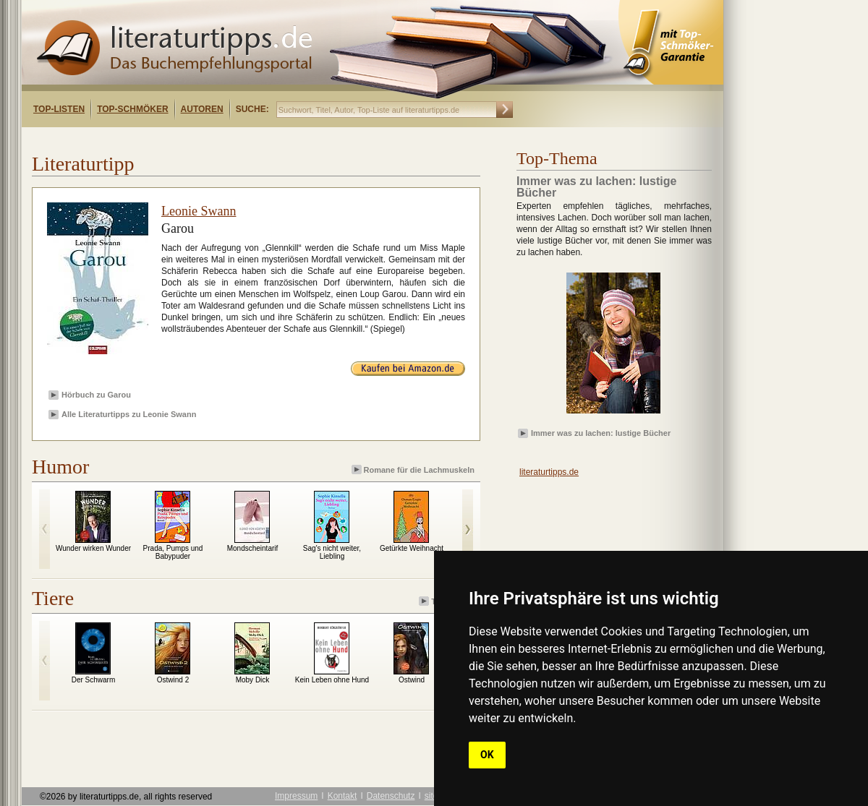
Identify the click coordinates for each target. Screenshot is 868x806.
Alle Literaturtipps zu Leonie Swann (128, 414)
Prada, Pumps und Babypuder (173, 552)
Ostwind (412, 680)
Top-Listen (59, 109)
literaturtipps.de (549, 472)
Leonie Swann (198, 211)
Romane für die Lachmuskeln (414, 469)
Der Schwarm (94, 680)
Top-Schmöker (132, 109)
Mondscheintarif (252, 548)
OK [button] (487, 754)
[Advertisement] (208, 139)
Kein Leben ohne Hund (332, 680)
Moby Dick (253, 680)
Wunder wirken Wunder (93, 548)
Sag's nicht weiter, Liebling (332, 552)
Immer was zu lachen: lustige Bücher (601, 433)
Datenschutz (391, 796)
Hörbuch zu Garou (96, 394)
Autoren (202, 109)
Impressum (296, 796)
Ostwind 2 (173, 680)
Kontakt (342, 796)
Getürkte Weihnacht (411, 548)
